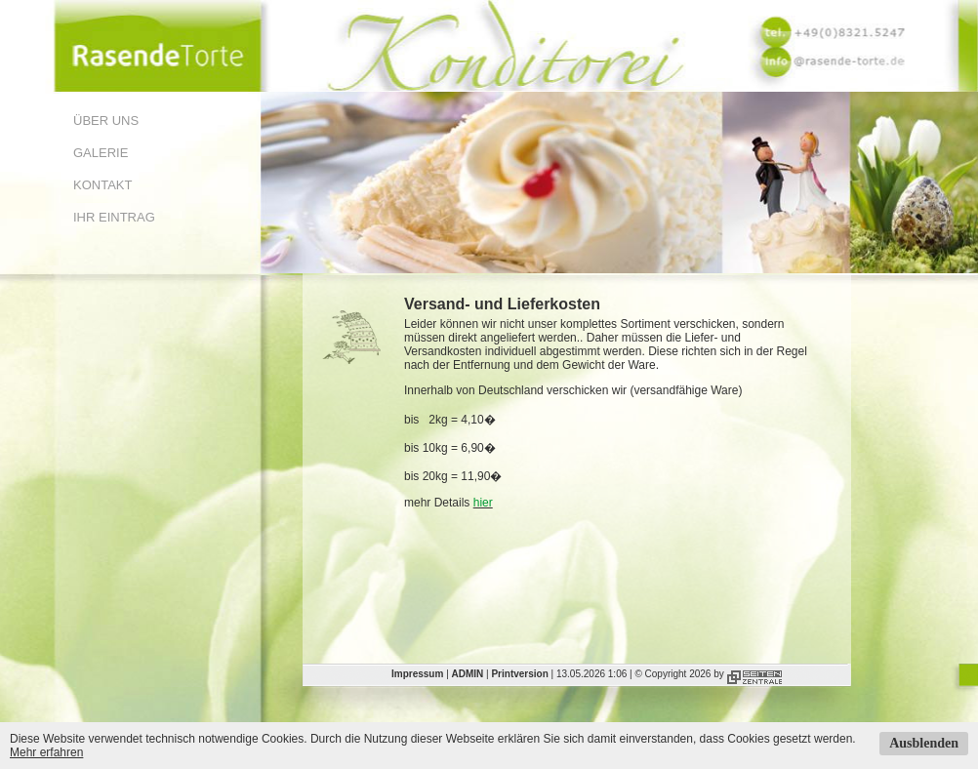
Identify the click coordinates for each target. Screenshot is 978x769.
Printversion (519, 673)
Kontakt (102, 185)
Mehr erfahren (46, 752)
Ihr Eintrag (114, 217)
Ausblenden (923, 743)
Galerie (100, 152)
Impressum (417, 673)
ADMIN (468, 673)
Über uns (106, 120)
